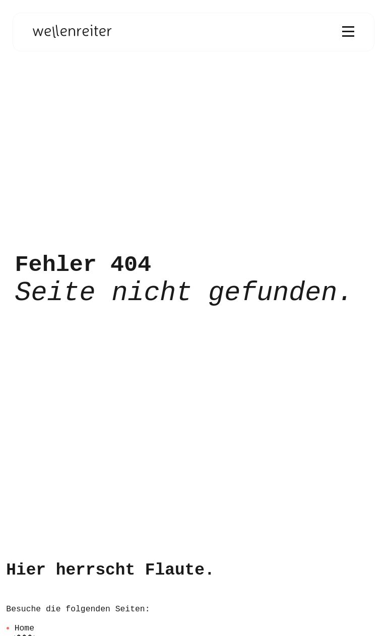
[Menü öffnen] (348, 32)
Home (24, 628)
